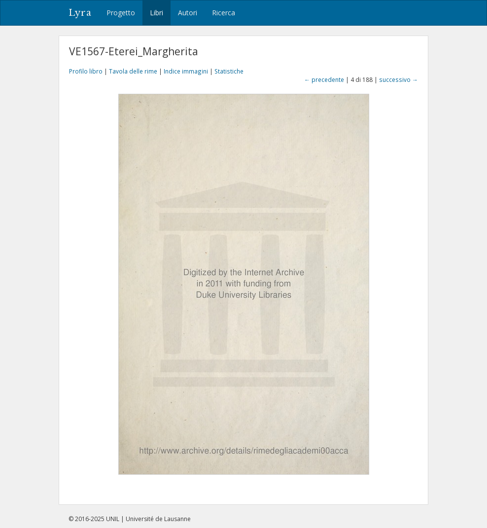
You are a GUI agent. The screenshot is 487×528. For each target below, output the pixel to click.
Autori (187, 12)
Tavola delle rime (133, 71)
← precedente (324, 79)
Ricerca (223, 12)
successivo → (398, 79)
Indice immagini (186, 71)
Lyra (80, 12)
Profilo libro (86, 71)
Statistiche (229, 71)
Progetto (120, 12)
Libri (156, 12)
